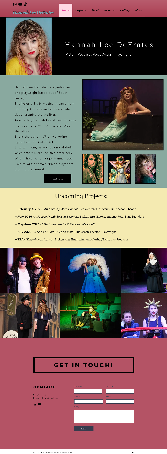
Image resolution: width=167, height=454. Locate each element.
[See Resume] (57, 178)
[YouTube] (20, 4)
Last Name (109, 386)
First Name (78, 386)
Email (76, 396)
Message (77, 407)
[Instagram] (15, 4)
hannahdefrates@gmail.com (46, 398)
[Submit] (83, 428)
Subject (108, 396)
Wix (71, 452)
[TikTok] (25, 4)
